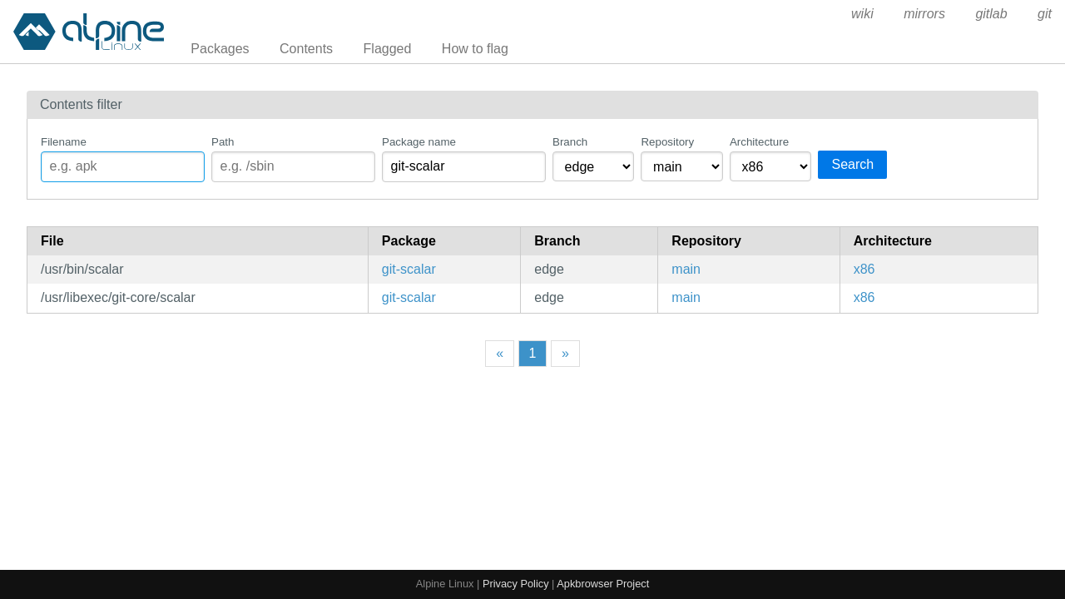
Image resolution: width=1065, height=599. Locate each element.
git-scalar (409, 269)
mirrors (924, 14)
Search (852, 164)
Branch (569, 142)
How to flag (475, 49)
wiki (862, 14)
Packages (220, 49)
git (1045, 14)
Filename (64, 142)
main (686, 269)
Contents (306, 49)
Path (222, 142)
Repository (667, 142)
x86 (864, 269)
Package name (419, 142)
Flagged (388, 49)
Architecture (759, 142)
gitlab (991, 14)
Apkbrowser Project (603, 583)
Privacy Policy (516, 583)
